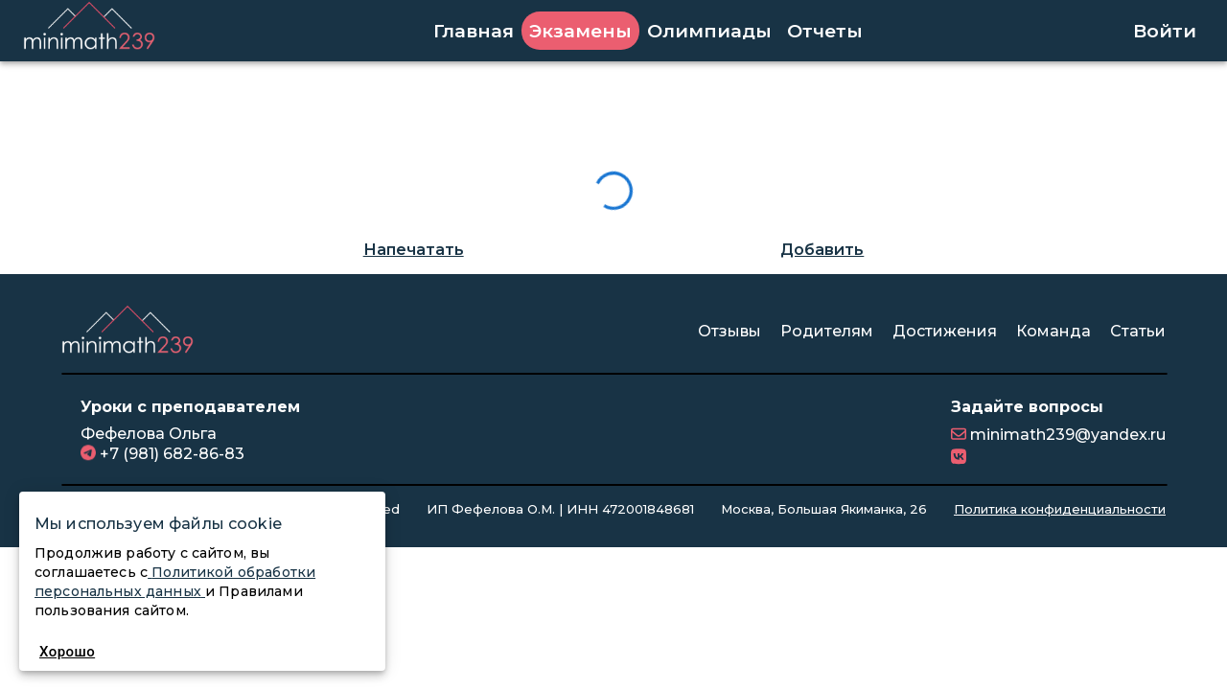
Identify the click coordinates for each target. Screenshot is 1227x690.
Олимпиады (709, 30)
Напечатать (413, 250)
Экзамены (580, 30)
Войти (1164, 30)
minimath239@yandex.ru (1066, 435)
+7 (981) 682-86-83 (170, 454)
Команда (1053, 331)
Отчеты (825, 30)
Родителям (826, 331)
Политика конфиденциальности (1060, 509)
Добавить (822, 250)
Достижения (944, 331)
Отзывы (729, 331)
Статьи (1138, 331)
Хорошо (67, 651)
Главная (473, 30)
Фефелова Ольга (149, 434)
